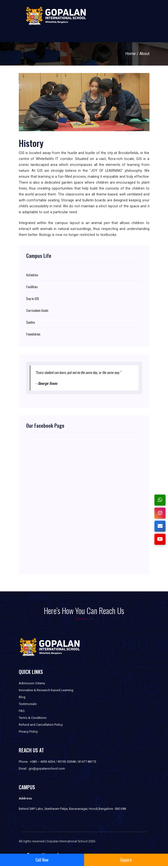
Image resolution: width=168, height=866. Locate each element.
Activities (32, 274)
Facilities (32, 286)
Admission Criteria (32, 683)
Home (130, 53)
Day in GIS (32, 298)
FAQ (22, 711)
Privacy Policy (28, 731)
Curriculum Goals (37, 310)
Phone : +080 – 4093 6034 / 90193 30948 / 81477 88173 (57, 761)
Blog (22, 697)
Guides (30, 322)
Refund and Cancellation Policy (41, 724)
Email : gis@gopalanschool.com (42, 768)
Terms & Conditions (33, 718)
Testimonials (28, 704)
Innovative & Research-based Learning (46, 690)
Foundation (33, 334)
